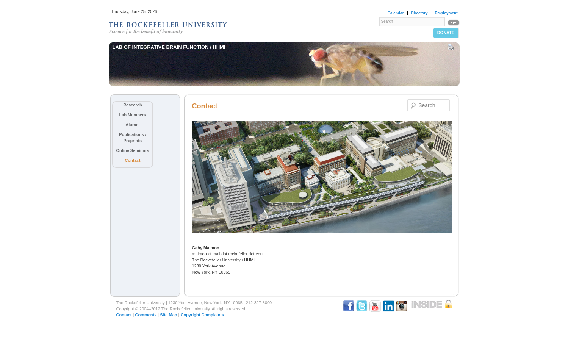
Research (132, 105)
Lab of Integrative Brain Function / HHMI (169, 47)
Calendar (396, 13)
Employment (446, 13)
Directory (419, 13)
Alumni (132, 124)
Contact (132, 160)
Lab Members (132, 115)
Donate (446, 32)
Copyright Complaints (202, 315)
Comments (145, 315)
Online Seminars (132, 150)
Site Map (168, 315)
